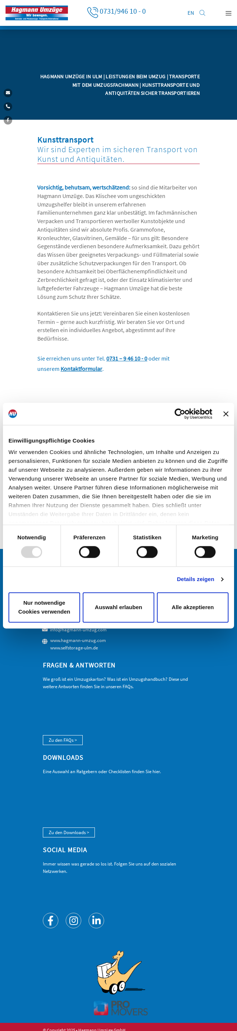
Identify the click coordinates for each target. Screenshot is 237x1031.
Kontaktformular (81, 368)
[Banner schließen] (226, 413)
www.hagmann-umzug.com (78, 640)
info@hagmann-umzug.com (78, 630)
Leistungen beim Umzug (136, 76)
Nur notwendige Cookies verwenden (44, 607)
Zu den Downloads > (69, 832)
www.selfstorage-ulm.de (74, 648)
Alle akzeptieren (193, 607)
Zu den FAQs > (63, 740)
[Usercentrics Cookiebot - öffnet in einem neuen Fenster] (180, 413)
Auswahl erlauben (118, 607)
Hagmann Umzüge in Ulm (71, 76)
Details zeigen (195, 579)
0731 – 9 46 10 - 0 (126, 358)
